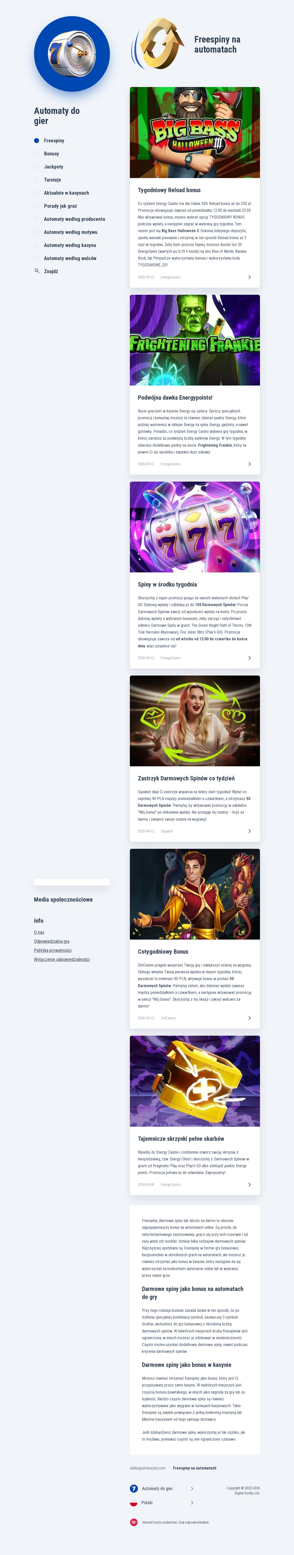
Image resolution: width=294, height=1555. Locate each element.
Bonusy (51, 154)
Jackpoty (53, 167)
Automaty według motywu (70, 232)
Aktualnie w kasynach (66, 193)
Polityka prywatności (53, 950)
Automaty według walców (70, 258)
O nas (39, 932)
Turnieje (52, 180)
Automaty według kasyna (70, 245)
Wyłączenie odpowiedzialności (62, 959)
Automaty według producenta (74, 219)
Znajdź (46, 271)
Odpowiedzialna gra (51, 941)
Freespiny (54, 141)
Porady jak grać (60, 206)
